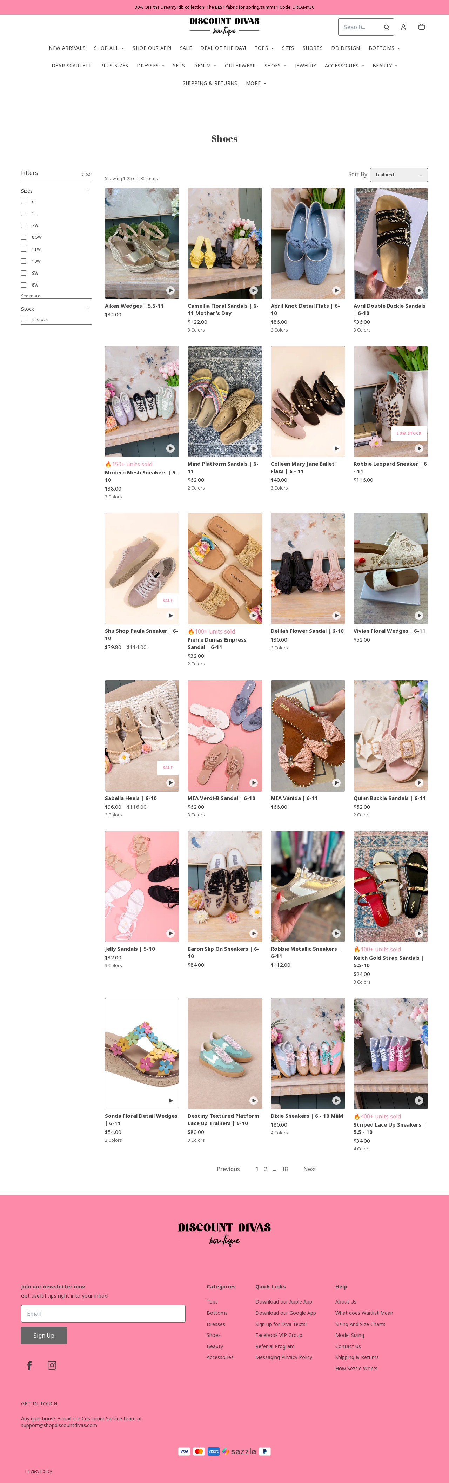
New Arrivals (67, 48)
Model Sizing (349, 1335)
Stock (56, 309)
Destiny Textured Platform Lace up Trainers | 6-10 (223, 1119)
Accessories (341, 66)
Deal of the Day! (223, 48)
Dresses (148, 66)
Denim (202, 66)
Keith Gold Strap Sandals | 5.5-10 (389, 961)
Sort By (357, 174)
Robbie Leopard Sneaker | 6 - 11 (390, 467)
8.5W (37, 237)
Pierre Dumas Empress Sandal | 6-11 (217, 643)
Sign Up (44, 1335)
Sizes (56, 191)
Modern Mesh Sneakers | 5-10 (141, 476)
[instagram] (51, 1365)
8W (35, 285)
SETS (179, 66)
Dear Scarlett (72, 66)
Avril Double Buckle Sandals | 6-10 (389, 309)
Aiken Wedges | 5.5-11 (134, 305)
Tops (261, 48)
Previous (228, 1169)
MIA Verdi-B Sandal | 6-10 (221, 797)
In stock (40, 319)
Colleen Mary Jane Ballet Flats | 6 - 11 (303, 467)
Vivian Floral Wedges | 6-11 (389, 630)
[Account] (403, 27)
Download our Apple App (283, 1301)
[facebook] (29, 1365)
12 (34, 213)
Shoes (272, 66)
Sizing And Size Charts (360, 1324)
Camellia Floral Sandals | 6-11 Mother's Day (223, 309)
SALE (186, 48)
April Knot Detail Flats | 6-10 (305, 309)
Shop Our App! (152, 48)
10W (36, 261)
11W (36, 249)
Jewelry (305, 66)
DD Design (345, 48)
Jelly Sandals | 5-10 (130, 948)
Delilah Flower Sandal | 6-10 (307, 630)
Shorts (313, 48)
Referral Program (275, 1346)
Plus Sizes (114, 66)
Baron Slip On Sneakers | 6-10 (223, 952)
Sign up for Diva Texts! (281, 1324)
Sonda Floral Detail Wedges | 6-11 (141, 1119)
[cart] (421, 27)
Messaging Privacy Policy (283, 1357)
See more (30, 295)
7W (35, 225)
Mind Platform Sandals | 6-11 (223, 467)
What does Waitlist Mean (364, 1313)
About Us (345, 1301)
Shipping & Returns (210, 83)
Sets (288, 48)
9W (35, 273)
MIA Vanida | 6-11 (294, 797)
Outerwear (240, 66)
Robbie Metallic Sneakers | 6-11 (306, 952)
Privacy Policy (38, 1471)
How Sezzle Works (356, 1368)
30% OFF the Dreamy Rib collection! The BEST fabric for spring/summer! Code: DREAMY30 (224, 7)
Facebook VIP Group (278, 1335)
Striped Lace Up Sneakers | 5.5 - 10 (389, 1128)
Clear (87, 174)
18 (285, 1169)
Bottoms (382, 48)
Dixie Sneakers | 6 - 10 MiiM (307, 1115)
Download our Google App (285, 1313)
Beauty (382, 66)
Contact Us (348, 1346)
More (253, 83)
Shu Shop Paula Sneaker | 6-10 (141, 634)
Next (309, 1169)
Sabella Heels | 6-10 (131, 797)
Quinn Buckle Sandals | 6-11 (390, 797)
